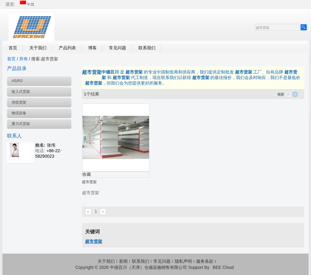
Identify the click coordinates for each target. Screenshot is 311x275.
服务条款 (204, 261)
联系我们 (147, 47)
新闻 (123, 261)
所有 (23, 58)
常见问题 (117, 47)
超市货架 (89, 182)
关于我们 (38, 47)
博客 (92, 47)
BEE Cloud (223, 267)
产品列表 (67, 47)
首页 (13, 47)
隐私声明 (183, 261)
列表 (288, 94)
